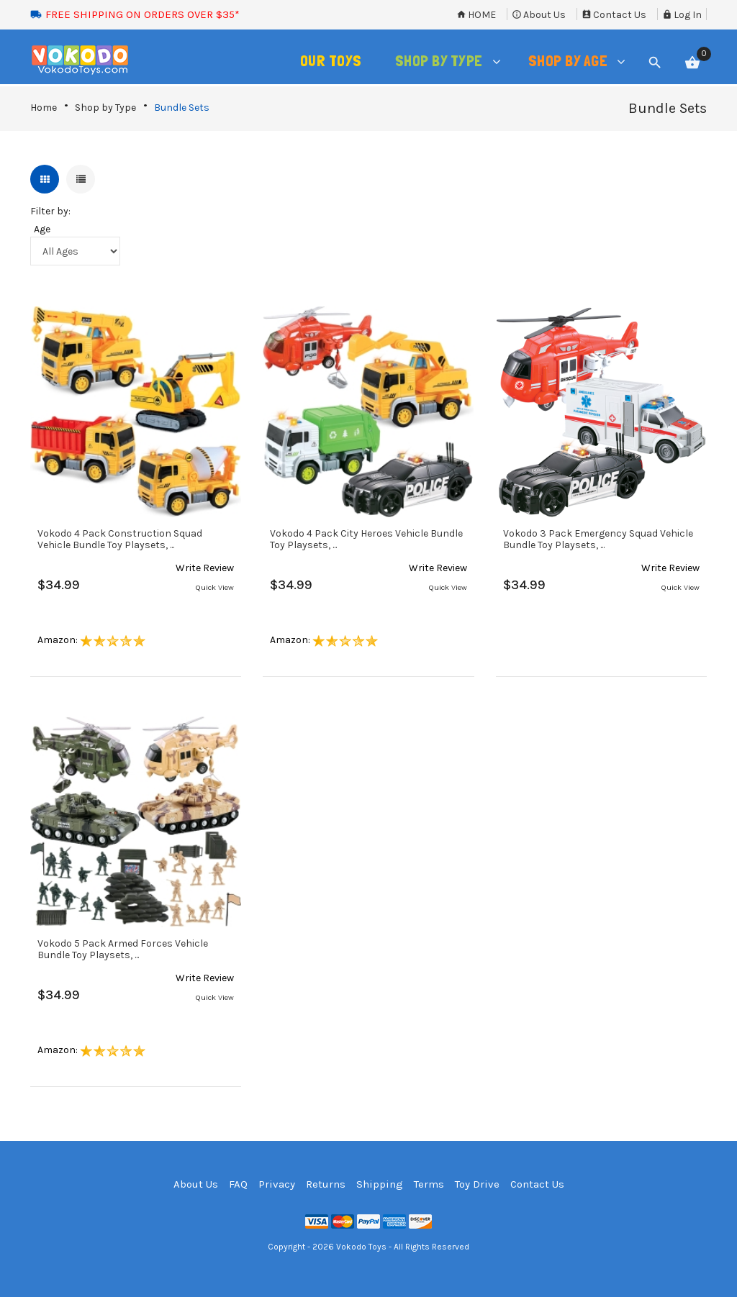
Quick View (215, 587)
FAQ (238, 1184)
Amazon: (91, 640)
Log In (682, 15)
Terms (429, 1184)
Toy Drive (477, 1184)
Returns (325, 1184)
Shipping (379, 1184)
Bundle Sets (181, 107)
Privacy (276, 1184)
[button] (205, 567)
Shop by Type (105, 107)
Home (476, 15)
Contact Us (614, 15)
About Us (539, 15)
